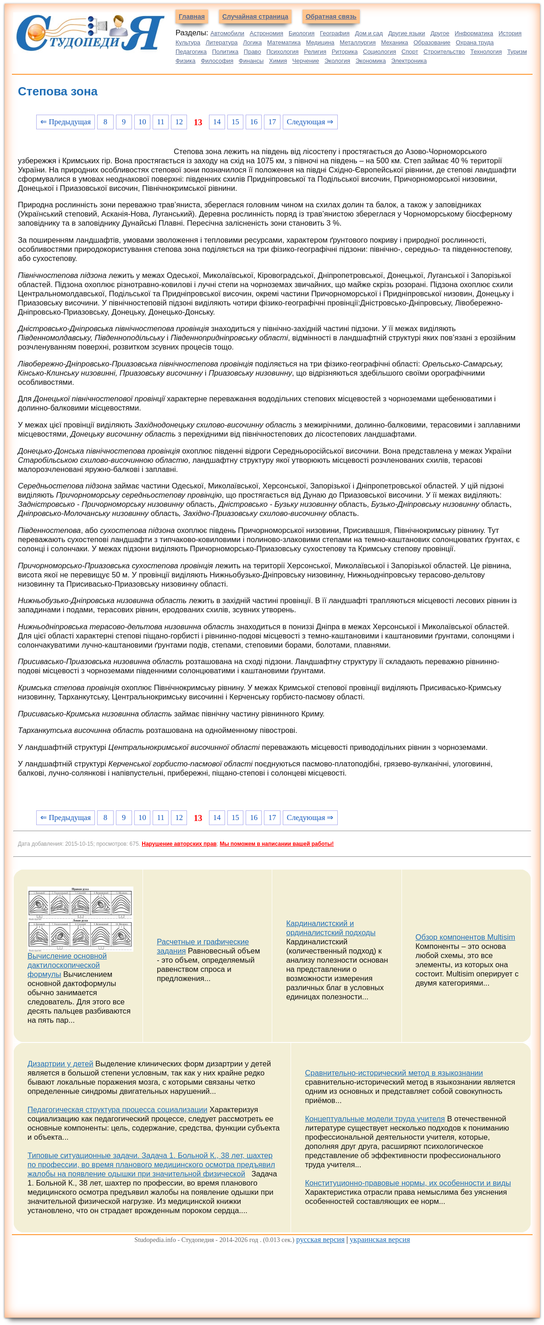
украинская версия (380, 1239)
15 (235, 121)
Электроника (409, 60)
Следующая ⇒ (310, 121)
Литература (222, 42)
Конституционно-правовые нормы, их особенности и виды (408, 1183)
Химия (278, 60)
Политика (225, 51)
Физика (186, 60)
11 (161, 121)
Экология (337, 60)
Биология (302, 33)
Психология (282, 51)
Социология (379, 51)
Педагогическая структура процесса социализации (117, 1109)
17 (272, 121)
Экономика (371, 60)
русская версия (320, 1239)
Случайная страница (255, 16)
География (335, 33)
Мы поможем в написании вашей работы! (277, 844)
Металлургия (358, 42)
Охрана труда (475, 42)
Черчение (305, 60)
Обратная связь (331, 16)
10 (142, 121)
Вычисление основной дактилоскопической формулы (67, 965)
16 (254, 121)
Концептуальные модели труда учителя (375, 1118)
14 (217, 121)
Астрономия (266, 33)
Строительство (444, 51)
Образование (432, 42)
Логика (252, 42)
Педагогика (191, 51)
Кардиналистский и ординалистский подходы (330, 928)
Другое (439, 33)
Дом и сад (369, 33)
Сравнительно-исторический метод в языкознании (394, 1073)
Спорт (409, 51)
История (510, 33)
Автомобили (227, 33)
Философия (217, 60)
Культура (188, 42)
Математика (284, 42)
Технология (486, 51)
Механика (394, 42)
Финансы (251, 60)
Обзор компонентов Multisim (466, 937)
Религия (315, 51)
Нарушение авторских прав (179, 844)
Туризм (517, 51)
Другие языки (406, 33)
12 (179, 121)
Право (252, 51)
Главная (192, 16)
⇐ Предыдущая (65, 121)
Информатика (474, 33)
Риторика (345, 51)
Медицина (320, 42)
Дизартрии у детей (60, 1063)
